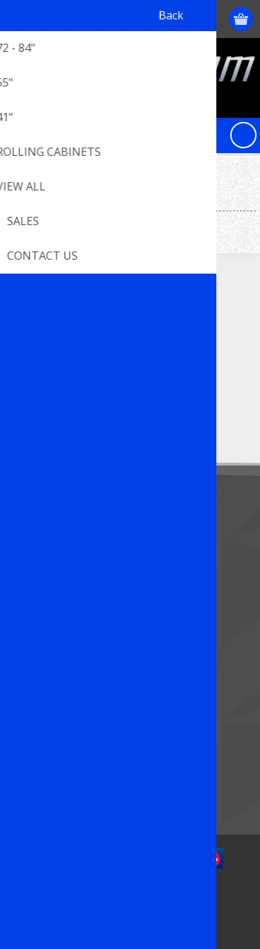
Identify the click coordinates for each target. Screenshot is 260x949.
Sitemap (37, 537)
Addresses (42, 627)
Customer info (51, 604)
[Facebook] (26, 329)
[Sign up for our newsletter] (86, 415)
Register (161, 19)
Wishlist (36, 673)
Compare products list (69, 762)
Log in (188, 19)
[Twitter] (64, 329)
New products (51, 739)
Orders (34, 650)
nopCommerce (150, 898)
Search (34, 785)
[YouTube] (102, 329)
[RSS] (140, 329)
